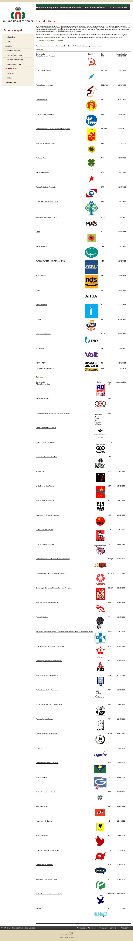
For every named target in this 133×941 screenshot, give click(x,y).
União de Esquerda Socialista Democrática (50, 646)
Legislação (9, 78)
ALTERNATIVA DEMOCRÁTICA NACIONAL (50, 261)
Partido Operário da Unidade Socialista (49, 661)
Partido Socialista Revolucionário (47, 602)
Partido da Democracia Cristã (45, 500)
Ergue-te (39, 748)
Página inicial (10, 37)
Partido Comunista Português (45, 56)
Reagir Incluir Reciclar (43, 334)
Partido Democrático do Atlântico (47, 675)
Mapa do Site (125, 928)
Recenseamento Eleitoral (14, 64)
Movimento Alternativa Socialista (46, 217)
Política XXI (40, 471)
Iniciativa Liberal (41, 305)
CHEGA (38, 319)
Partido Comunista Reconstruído (46, 733)
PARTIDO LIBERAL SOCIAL (45, 368)
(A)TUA (38, 290)
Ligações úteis (10, 82)
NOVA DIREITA (41, 363)
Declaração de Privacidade (86, 928)
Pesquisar (103, 928)
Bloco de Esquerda (42, 172)
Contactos (113, 928)
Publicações (9, 73)
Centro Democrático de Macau (46, 428)
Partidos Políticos (12, 69)
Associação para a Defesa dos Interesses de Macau (53, 413)
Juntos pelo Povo (41, 246)
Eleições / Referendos (13, 55)
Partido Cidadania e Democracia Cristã (49, 894)
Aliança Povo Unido (42, 398)
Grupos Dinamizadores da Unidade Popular (50, 573)
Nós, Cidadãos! (41, 275)
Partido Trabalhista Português (46, 187)
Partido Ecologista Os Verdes (45, 143)
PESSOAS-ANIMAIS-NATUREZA (47, 201)
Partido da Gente (41, 777)
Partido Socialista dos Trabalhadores (48, 690)
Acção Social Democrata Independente (49, 704)
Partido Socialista (41, 99)
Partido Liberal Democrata (44, 865)
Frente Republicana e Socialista (46, 457)
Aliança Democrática (43, 384)
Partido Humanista (42, 806)
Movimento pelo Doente (44, 821)
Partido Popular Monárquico (45, 114)
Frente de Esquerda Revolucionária (47, 850)
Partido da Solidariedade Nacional (47, 763)
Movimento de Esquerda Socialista (47, 515)
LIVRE (38, 232)
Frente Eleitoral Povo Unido (45, 442)
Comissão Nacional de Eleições (18, 15)
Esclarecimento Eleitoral (14, 60)
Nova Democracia (42, 835)
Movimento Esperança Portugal (46, 879)
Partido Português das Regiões (46, 792)
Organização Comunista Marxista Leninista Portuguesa (54, 588)
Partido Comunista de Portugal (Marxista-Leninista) (53, 559)
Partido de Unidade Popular (45, 544)
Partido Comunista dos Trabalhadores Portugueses (53, 129)
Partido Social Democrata (44, 85)
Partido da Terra (41, 158)
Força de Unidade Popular (44, 719)
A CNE (7, 42)
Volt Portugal (40, 348)
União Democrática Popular (45, 486)
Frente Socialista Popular (44, 529)
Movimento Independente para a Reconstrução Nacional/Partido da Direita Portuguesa (64, 631)
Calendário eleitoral (12, 51)
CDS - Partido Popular (43, 70)
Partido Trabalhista (42, 617)
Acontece (8, 46)
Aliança (38, 908)
